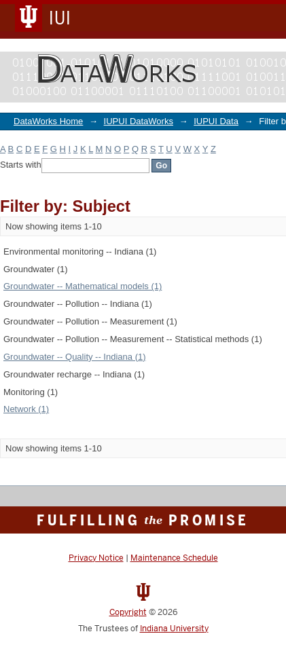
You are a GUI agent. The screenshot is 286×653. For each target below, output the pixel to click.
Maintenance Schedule (174, 558)
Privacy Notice (96, 558)
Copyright (128, 612)
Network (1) (26, 409)
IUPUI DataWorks (138, 121)
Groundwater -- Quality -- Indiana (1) (74, 357)
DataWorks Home (48, 121)
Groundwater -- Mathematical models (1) (82, 286)
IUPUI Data (216, 121)
